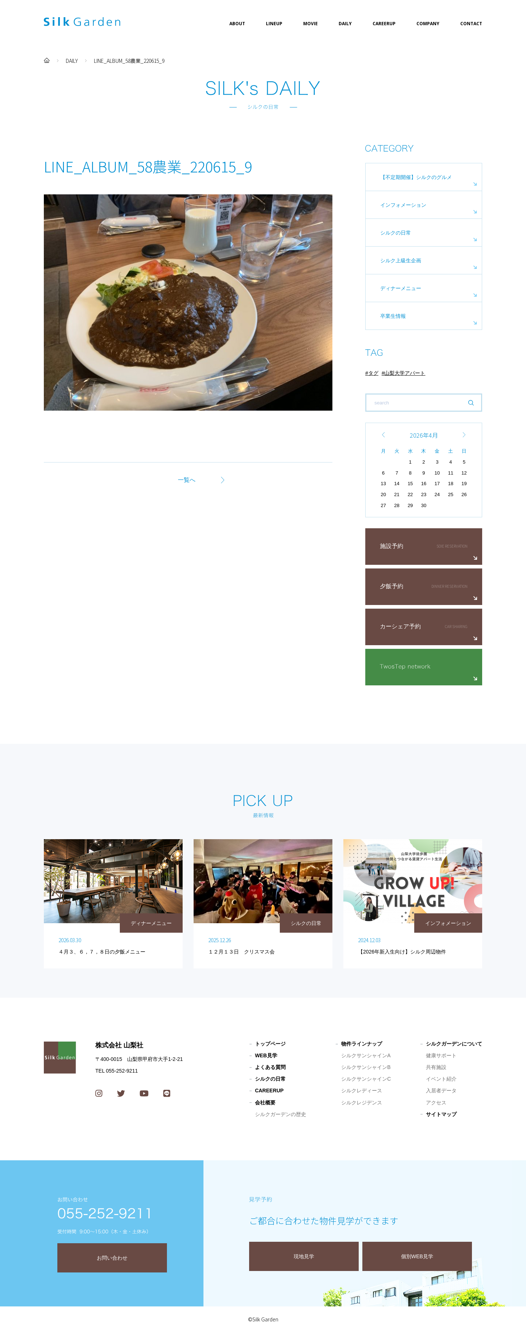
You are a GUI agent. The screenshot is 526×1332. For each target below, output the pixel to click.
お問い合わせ (112, 1258)
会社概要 (265, 1102)
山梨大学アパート (404, 373)
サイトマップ (441, 1114)
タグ (373, 373)
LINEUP (274, 23)
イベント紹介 (441, 1079)
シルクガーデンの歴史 (280, 1114)
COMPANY (427, 23)
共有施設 (436, 1067)
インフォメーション (403, 205)
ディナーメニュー (400, 288)
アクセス (436, 1102)
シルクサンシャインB (365, 1067)
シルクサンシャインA (365, 1055)
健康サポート (441, 1055)
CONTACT (471, 23)
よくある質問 (270, 1067)
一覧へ (186, 480)
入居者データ (441, 1090)
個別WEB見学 (417, 1256)
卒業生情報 (393, 316)
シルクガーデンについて (454, 1044)
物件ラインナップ (361, 1044)
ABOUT (237, 23)
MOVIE (310, 23)
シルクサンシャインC (366, 1079)
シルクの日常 (395, 233)
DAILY (345, 23)
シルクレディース (361, 1090)
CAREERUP (384, 23)
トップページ (270, 1044)
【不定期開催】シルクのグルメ (416, 177)
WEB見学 (266, 1055)
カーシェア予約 (400, 626)
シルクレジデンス (361, 1102)
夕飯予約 (391, 586)
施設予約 (391, 546)
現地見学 (304, 1256)
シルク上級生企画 (400, 260)
